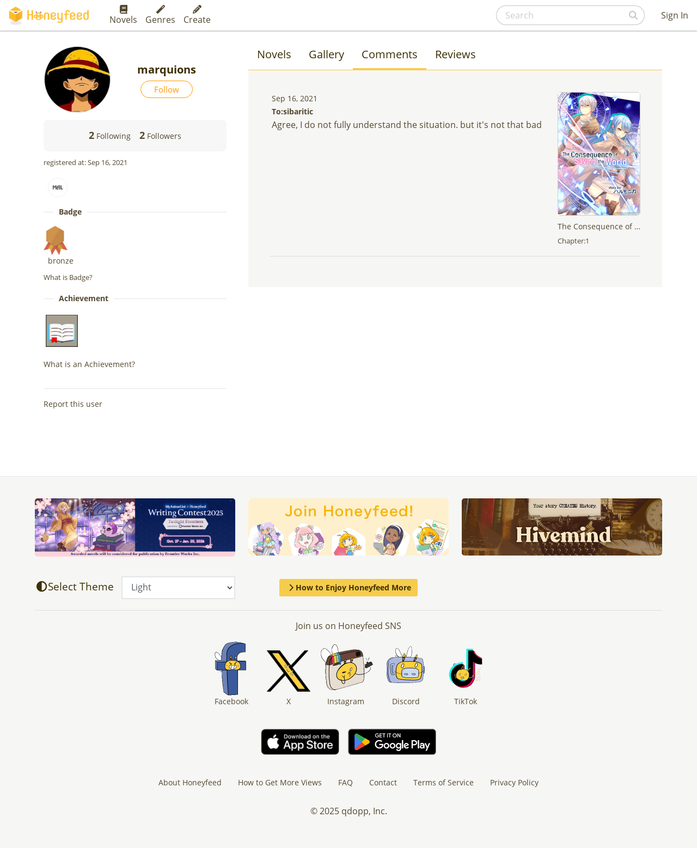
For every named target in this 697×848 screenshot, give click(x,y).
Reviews (455, 54)
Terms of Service (443, 782)
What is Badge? (68, 277)
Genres (160, 15)
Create (197, 15)
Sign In (674, 15)
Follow (166, 89)
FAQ (345, 782)
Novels (123, 15)
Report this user (73, 404)
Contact (383, 782)
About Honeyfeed (190, 782)
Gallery (326, 54)
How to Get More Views (280, 782)
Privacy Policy (514, 782)
